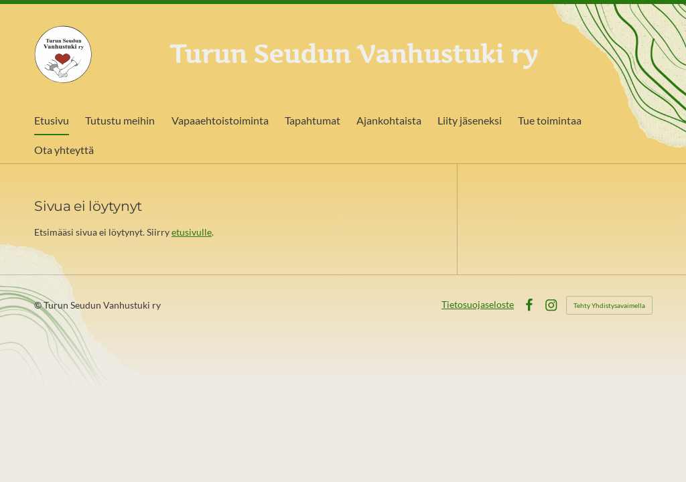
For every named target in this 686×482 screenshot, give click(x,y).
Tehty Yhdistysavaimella (609, 305)
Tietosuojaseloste (477, 304)
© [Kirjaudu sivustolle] (39, 305)
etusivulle (192, 232)
